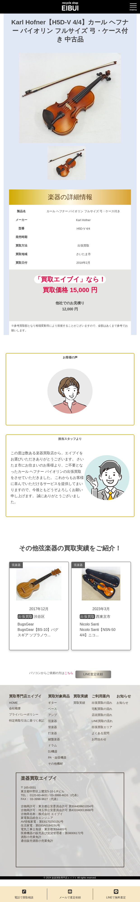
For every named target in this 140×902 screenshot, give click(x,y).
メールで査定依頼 (70, 894)
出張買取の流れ (102, 702)
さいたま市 (83, 254)
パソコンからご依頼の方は (51, 673)
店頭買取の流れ (102, 715)
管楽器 (52, 727)
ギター (52, 702)
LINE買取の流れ (102, 721)
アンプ (52, 715)
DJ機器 (53, 751)
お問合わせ (99, 739)
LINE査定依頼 (93, 674)
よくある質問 (100, 733)
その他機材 (55, 763)
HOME (13, 702)
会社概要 (15, 708)
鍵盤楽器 (54, 739)
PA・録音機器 (57, 757)
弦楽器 (52, 721)
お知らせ (122, 702)
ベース (52, 709)
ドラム (52, 745)
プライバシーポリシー (23, 714)
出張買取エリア (102, 727)
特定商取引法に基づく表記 (26, 720)
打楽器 (52, 733)
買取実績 (79, 702)
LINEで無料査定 (116, 894)
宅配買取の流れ (102, 709)
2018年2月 (83, 262)
